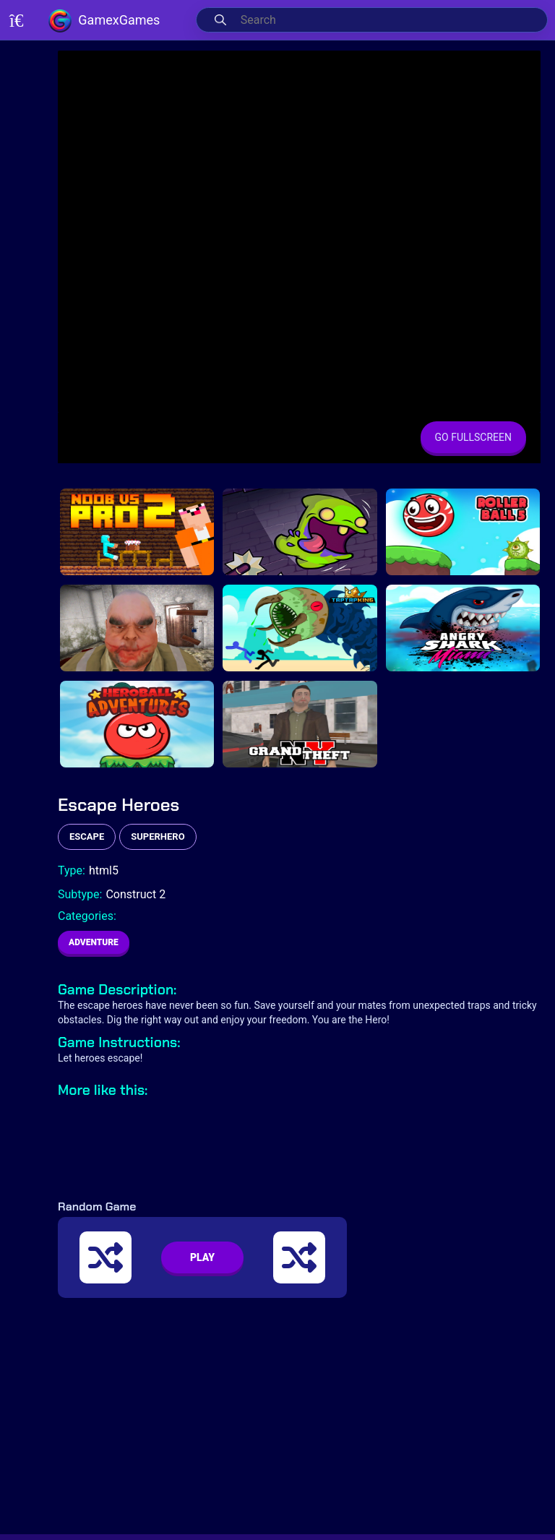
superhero (157, 836)
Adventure (94, 942)
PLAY (202, 1257)
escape (86, 836)
